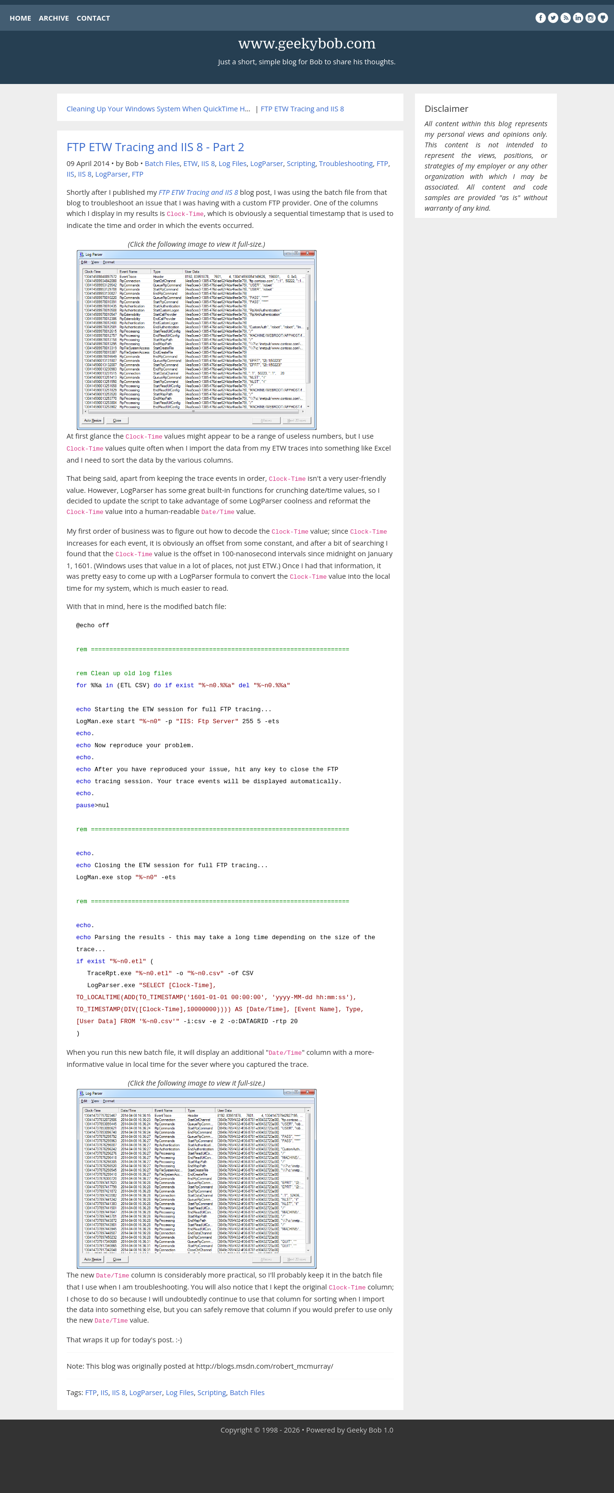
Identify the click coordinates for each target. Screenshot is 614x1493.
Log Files (233, 163)
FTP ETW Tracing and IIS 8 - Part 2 (156, 147)
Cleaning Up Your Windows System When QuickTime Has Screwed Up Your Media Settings (213, 108)
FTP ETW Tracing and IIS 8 (302, 108)
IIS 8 (208, 163)
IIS (70, 174)
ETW (190, 163)
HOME (20, 18)
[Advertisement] (307, 1464)
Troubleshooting (346, 163)
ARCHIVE (54, 18)
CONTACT (93, 18)
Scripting (301, 163)
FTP (382, 163)
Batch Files (162, 163)
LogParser (266, 163)
